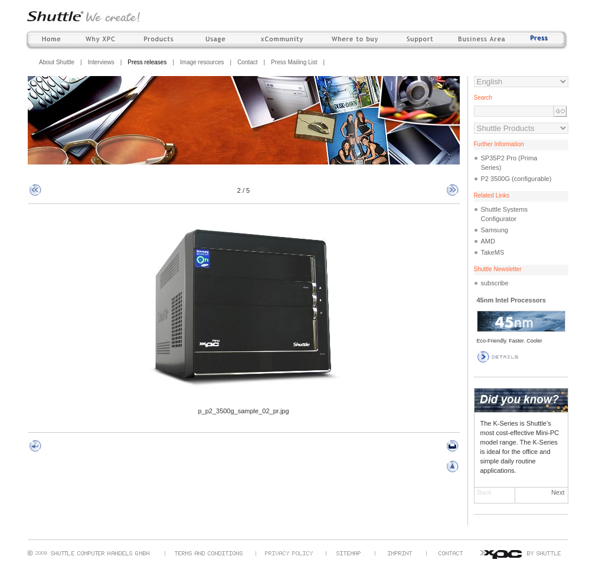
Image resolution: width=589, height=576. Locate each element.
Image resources (202, 62)
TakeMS (493, 252)
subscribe (495, 283)
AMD (488, 241)
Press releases (146, 62)
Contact (247, 62)
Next (558, 492)
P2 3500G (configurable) (516, 178)
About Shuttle (56, 62)
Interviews (101, 62)
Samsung (494, 229)
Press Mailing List (294, 62)
